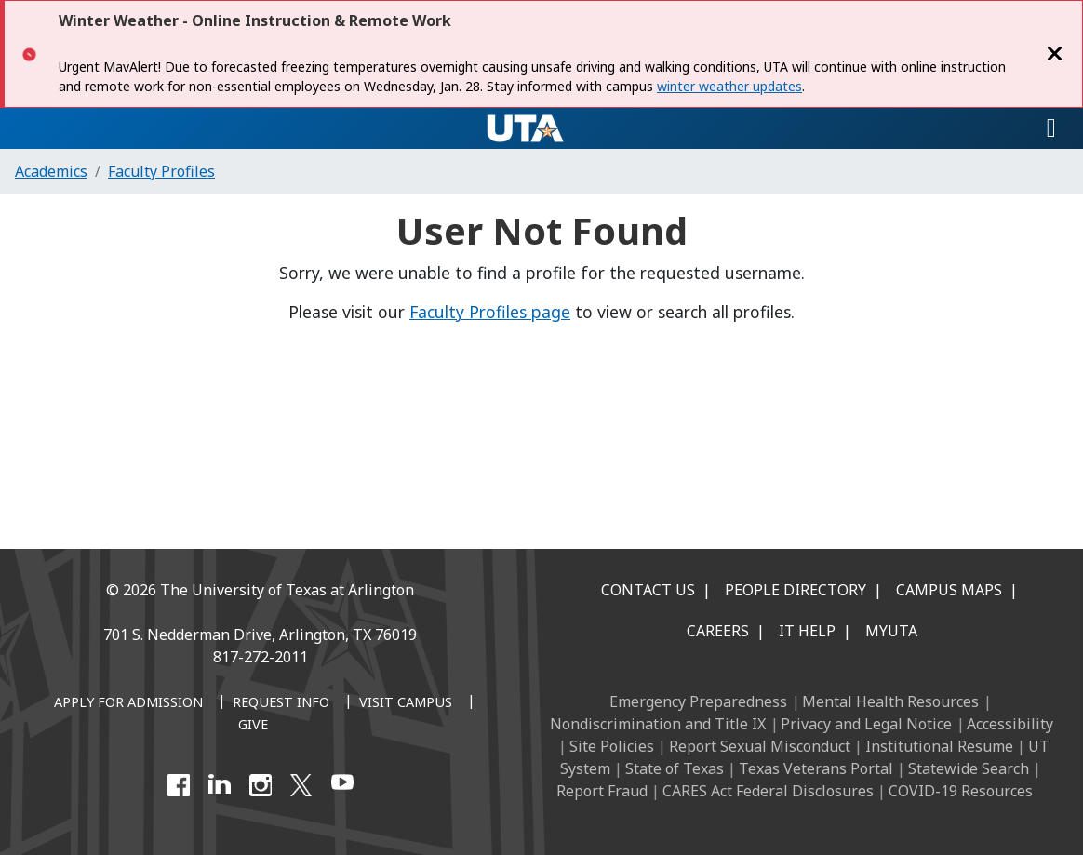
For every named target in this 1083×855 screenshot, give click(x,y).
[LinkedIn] (219, 785)
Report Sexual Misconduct (759, 746)
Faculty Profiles (161, 171)
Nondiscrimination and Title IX (658, 724)
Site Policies (611, 746)
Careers (718, 631)
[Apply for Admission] (128, 703)
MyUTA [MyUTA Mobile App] (891, 631)
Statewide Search (968, 768)
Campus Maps (949, 590)
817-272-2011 (260, 657)
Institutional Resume (939, 746)
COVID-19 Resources (961, 791)
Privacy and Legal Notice (866, 724)
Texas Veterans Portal (816, 768)
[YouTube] (342, 785)
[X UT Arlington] (301, 785)
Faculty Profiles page (489, 312)
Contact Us (648, 590)
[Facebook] (178, 785)
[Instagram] (260, 785)
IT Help (807, 631)
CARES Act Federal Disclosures (768, 791)
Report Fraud (602, 791)
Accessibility (1010, 724)
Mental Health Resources (890, 701)
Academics (51, 171)
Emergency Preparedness (698, 701)
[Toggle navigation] (1051, 128)
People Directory (795, 590)
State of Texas (674, 768)
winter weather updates (729, 86)
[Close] (1055, 54)
